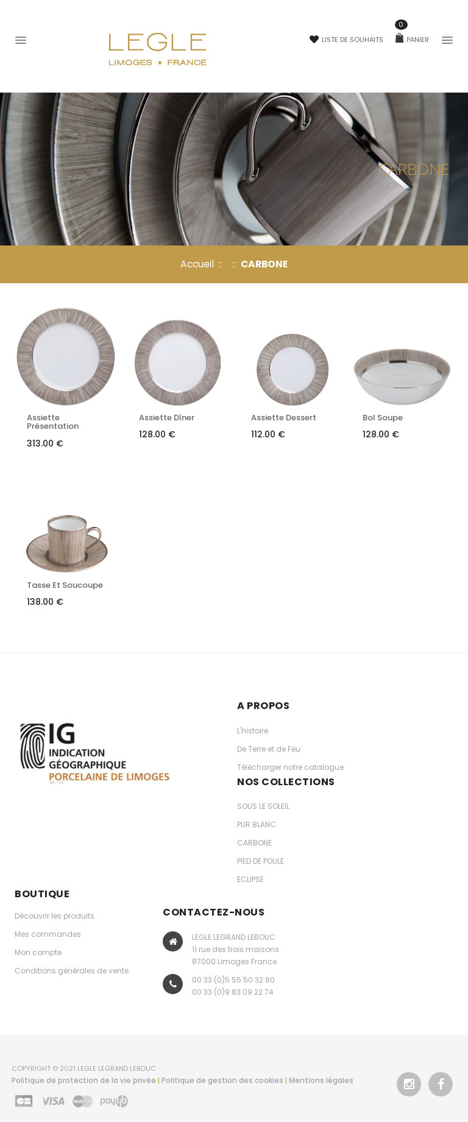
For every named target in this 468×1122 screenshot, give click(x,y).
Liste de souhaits (346, 39)
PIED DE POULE (260, 861)
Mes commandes (48, 934)
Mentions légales (321, 1080)
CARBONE (254, 843)
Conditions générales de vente (72, 970)
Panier (412, 39)
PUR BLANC (256, 824)
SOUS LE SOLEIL (263, 806)
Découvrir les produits (54, 916)
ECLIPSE (250, 879)
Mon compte (38, 952)
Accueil (197, 264)
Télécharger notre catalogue (290, 767)
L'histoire (252, 730)
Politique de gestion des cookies (222, 1080)
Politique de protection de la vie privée (84, 1080)
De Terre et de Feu (268, 749)
